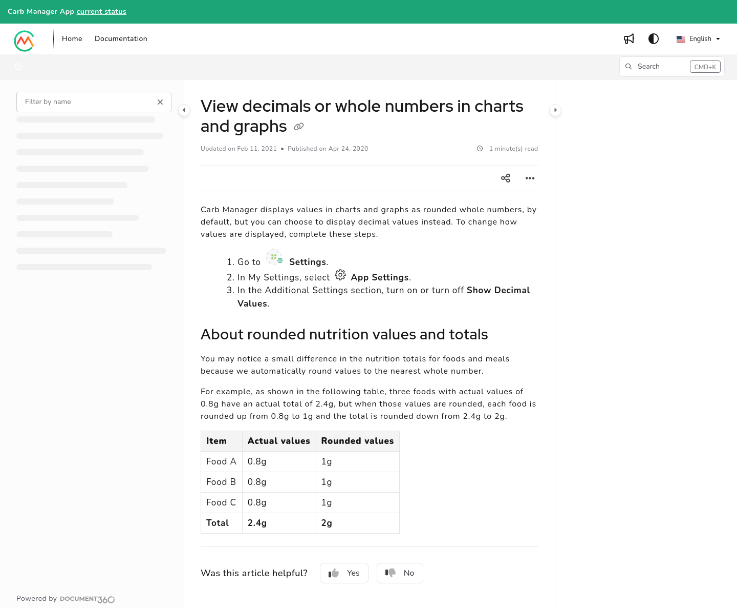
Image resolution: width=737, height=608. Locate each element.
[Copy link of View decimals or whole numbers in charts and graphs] (299, 127)
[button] (672, 66)
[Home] (72, 39)
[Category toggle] (184, 110)
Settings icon (275, 257)
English (694, 39)
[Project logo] (24, 39)
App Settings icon (340, 274)
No (400, 573)
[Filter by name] (93, 102)
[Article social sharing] (505, 178)
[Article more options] (530, 178)
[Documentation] (121, 39)
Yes (344, 573)
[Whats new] (629, 39)
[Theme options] (653, 39)
